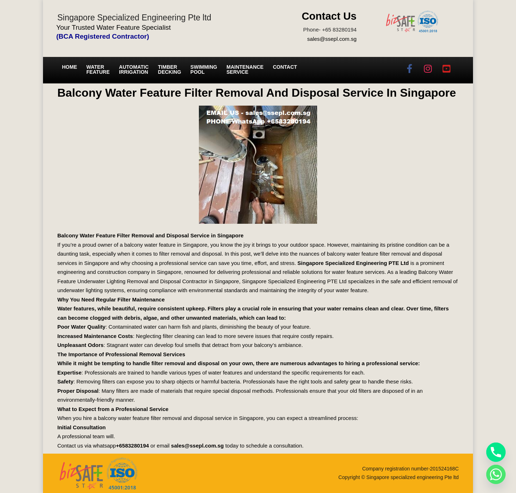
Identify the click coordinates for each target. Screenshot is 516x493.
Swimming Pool (203, 69)
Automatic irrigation (134, 69)
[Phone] (496, 452)
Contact (285, 67)
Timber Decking (169, 69)
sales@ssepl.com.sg (332, 39)
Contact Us (329, 16)
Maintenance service (244, 69)
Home (69, 67)
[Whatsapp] (496, 474)
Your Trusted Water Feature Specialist (113, 27)
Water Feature (98, 69)
